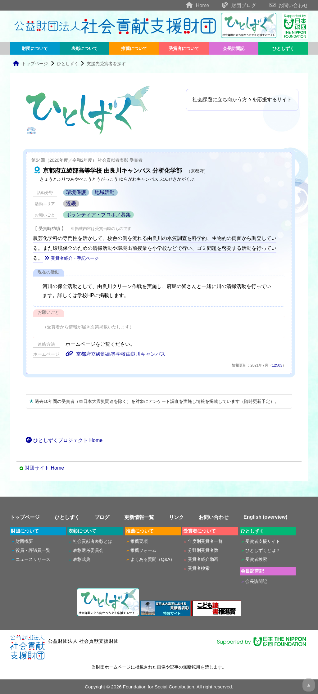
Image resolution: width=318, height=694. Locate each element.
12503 (277, 365)
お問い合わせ (282, 5)
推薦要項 (139, 541)
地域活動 (105, 192)
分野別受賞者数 (203, 550)
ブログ (101, 517)
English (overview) (265, 517)
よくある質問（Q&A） (152, 559)
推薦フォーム (143, 550)
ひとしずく (283, 48)
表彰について (84, 48)
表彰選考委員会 (88, 550)
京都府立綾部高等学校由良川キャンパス (115, 354)
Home (191, 5)
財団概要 (24, 541)
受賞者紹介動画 (203, 559)
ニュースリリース (33, 559)
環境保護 (76, 192)
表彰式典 (81, 559)
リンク (176, 517)
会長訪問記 (233, 48)
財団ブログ (233, 5)
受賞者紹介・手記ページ (71, 258)
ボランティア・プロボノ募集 (98, 214)
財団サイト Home (44, 468)
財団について (35, 48)
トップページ (30, 63)
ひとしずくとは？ (262, 550)
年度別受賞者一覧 (205, 541)
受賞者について (184, 48)
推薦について (134, 48)
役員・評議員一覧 (33, 550)
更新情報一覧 (139, 517)
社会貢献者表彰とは (92, 541)
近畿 (71, 203)
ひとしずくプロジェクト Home (64, 440)
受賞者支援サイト (262, 541)
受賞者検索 (199, 568)
